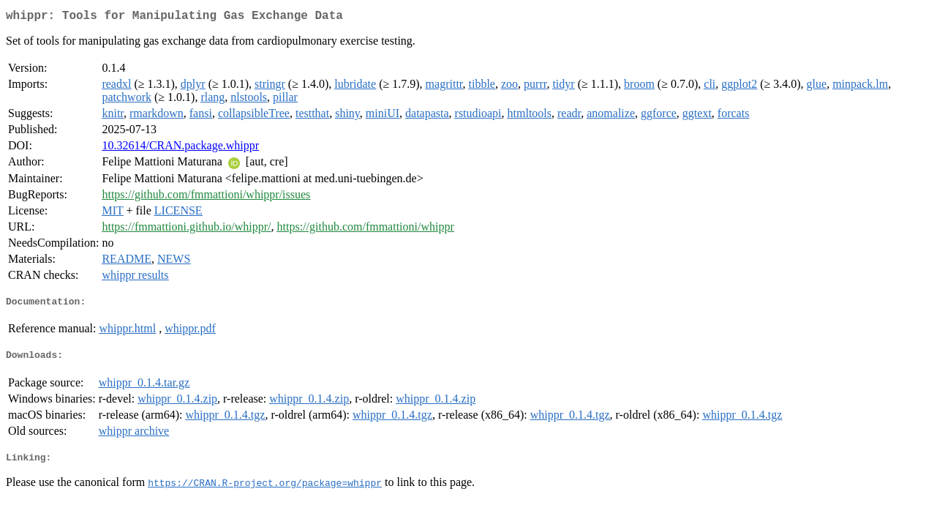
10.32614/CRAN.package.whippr (180, 148)
